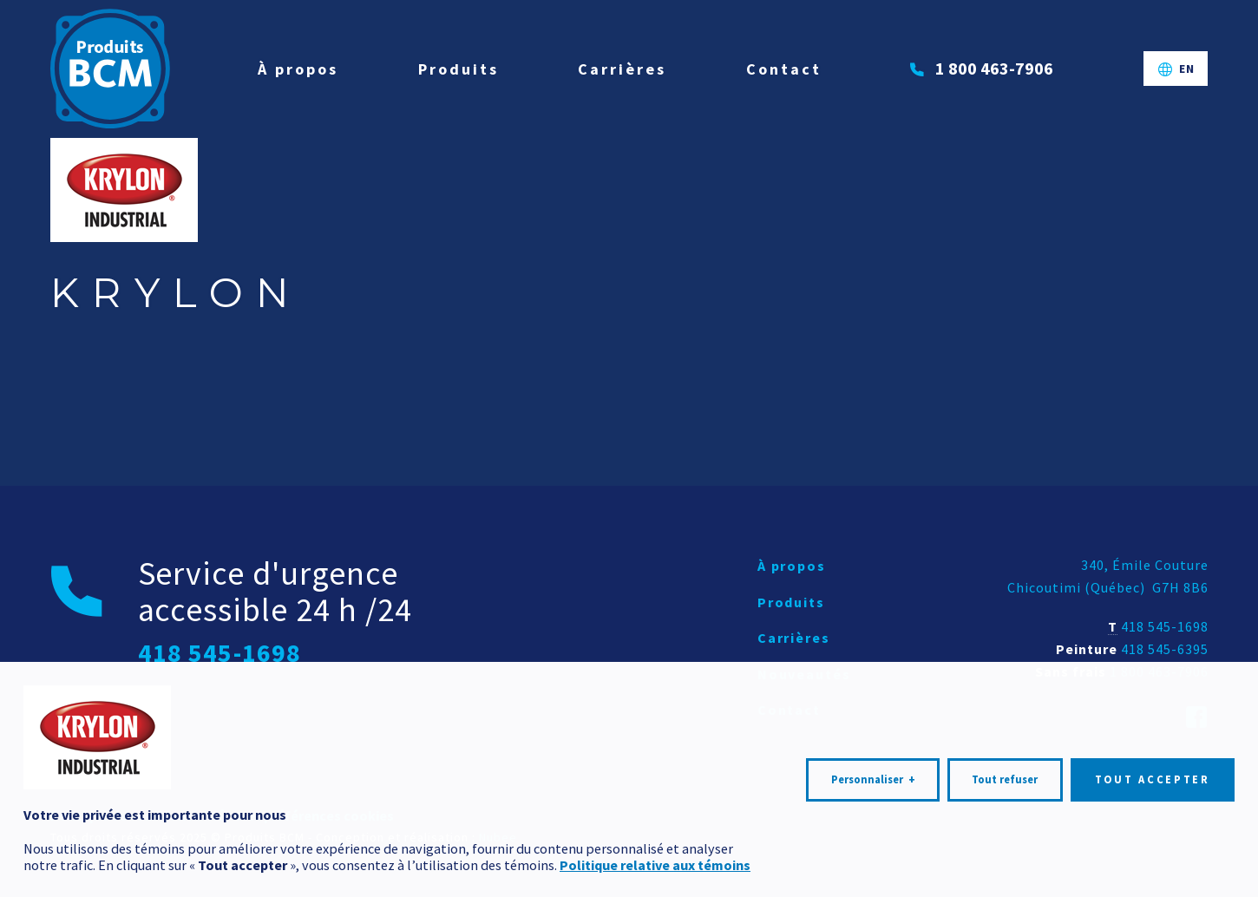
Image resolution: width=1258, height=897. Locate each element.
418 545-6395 (1165, 649)
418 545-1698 (1165, 626)
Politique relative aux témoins (655, 857)
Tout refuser (1005, 771)
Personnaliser (873, 772)
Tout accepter (1152, 771)
